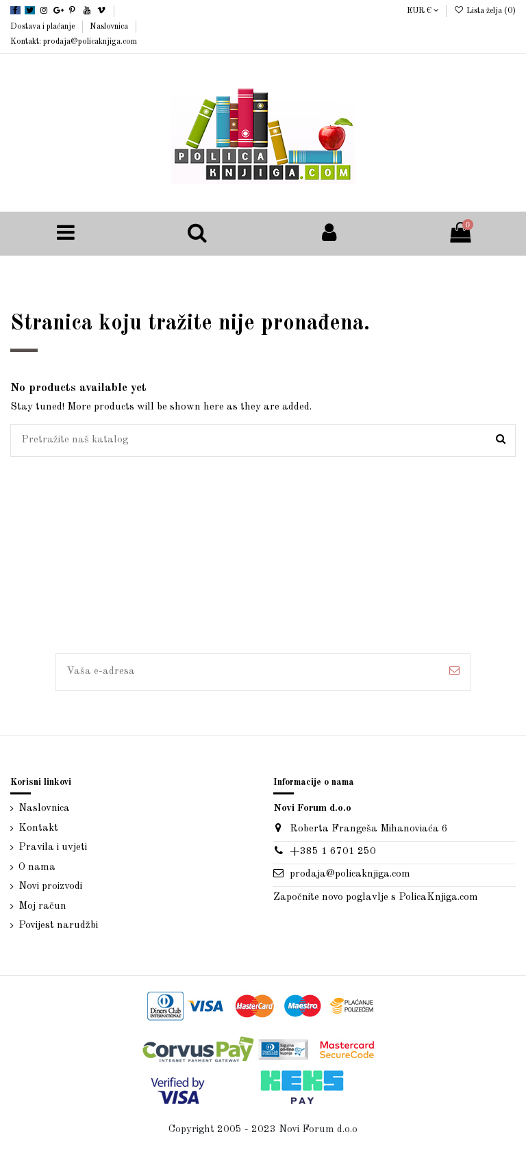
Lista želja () (485, 11)
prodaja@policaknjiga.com (350, 874)
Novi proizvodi (50, 886)
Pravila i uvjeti (52, 847)
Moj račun (42, 906)
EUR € (423, 11)
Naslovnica (110, 27)
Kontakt (38, 828)
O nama (36, 867)
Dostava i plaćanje (43, 27)
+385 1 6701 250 (333, 851)
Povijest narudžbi (58, 925)
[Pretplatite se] (454, 672)
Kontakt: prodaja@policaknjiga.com (73, 42)
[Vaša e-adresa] (247, 672)
